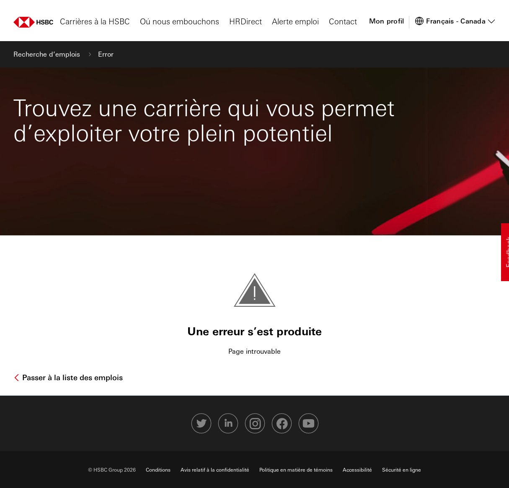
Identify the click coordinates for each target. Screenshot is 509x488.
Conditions (158, 469)
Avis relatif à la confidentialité (215, 469)
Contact (343, 21)
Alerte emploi (295, 21)
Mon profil (386, 20)
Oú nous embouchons (179, 21)
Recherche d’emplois (47, 54)
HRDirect (245, 21)
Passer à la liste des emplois (71, 377)
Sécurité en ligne (401, 469)
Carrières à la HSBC (95, 21)
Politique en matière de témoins (296, 469)
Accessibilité (357, 469)
